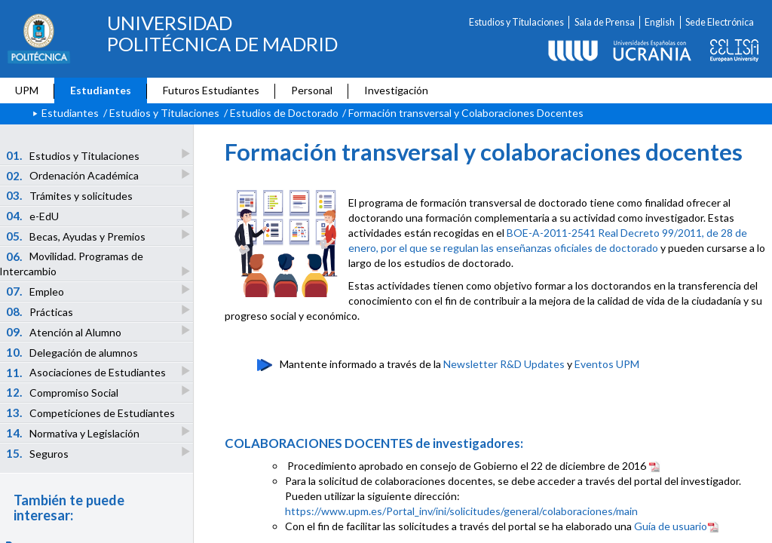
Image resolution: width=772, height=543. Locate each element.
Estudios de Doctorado (284, 112)
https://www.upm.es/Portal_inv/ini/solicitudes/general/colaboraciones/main (461, 511)
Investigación (396, 90)
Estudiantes (100, 90)
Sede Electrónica (719, 22)
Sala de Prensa (604, 22)
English (660, 22)
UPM (26, 90)
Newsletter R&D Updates (504, 363)
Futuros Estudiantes (211, 90)
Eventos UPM (606, 363)
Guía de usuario (676, 526)
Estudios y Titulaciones (516, 22)
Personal (311, 90)
